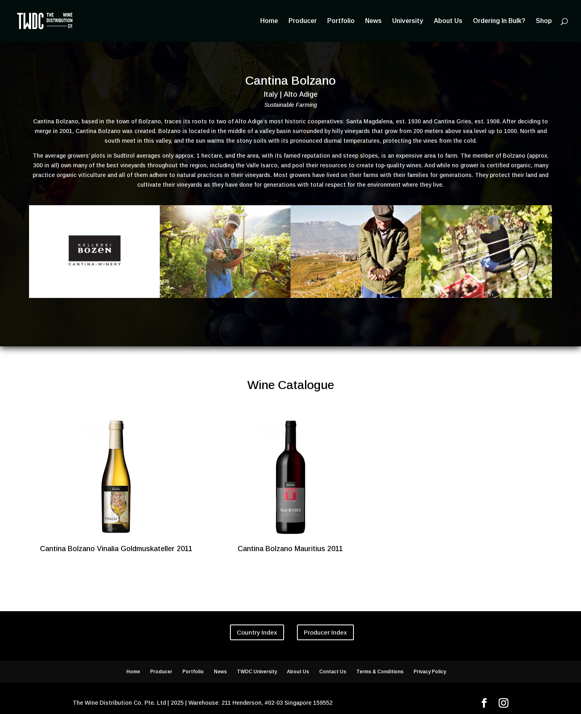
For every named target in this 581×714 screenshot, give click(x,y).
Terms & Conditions (379, 671)
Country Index (257, 632)
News (373, 21)
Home (269, 21)
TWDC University (257, 671)
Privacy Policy (430, 671)
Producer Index (325, 632)
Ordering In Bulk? (499, 21)
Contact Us (332, 671)
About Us (448, 21)
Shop (544, 21)
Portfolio (341, 21)
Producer (302, 21)
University (407, 21)
